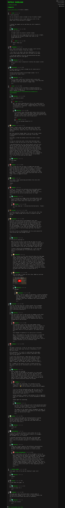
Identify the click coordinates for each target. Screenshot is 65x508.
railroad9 (13, 210)
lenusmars (13, 164)
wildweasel (14, 492)
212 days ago (17, 13)
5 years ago (18, 303)
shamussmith (14, 218)
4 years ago (18, 187)
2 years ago (20, 96)
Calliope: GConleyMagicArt (20, 452)
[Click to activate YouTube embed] (19, 281)
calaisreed (14, 303)
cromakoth (13, 125)
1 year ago (19, 67)
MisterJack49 (14, 67)
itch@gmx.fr (14, 343)
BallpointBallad (15, 431)
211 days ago (20, 40)
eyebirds (13, 480)
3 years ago (18, 125)
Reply (11, 27)
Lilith (13, 13)
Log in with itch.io (13, 9)
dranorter (17, 322)
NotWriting (15, 77)
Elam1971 (13, 178)
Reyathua (13, 416)
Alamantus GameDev (15, 469)
